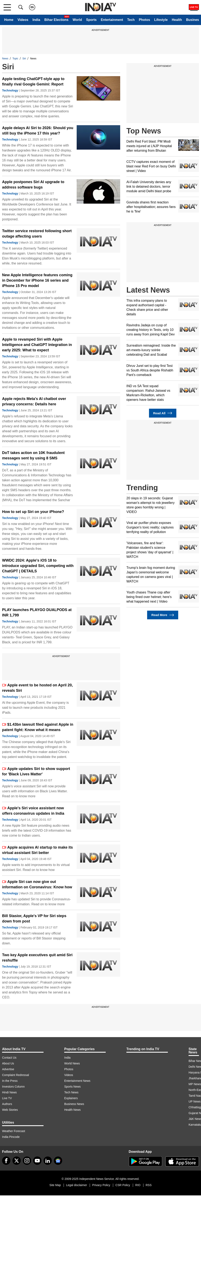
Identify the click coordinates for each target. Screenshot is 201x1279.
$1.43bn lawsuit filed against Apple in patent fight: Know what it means (37, 727)
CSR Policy (122, 1185)
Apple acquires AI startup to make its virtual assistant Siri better (37, 850)
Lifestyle (161, 20)
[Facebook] (6, 1161)
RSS (149, 1185)
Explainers (71, 1098)
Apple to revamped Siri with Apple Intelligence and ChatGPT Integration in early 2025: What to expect (37, 344)
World (77, 20)
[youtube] (37, 1161)
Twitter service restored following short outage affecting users (37, 233)
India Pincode (11, 1136)
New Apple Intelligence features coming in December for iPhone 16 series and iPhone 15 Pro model (37, 280)
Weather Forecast (13, 1131)
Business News (74, 1104)
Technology (10, 90)
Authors (7, 1104)
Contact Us (9, 1057)
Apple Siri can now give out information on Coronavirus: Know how (37, 884)
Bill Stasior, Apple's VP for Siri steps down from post (34, 918)
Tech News (71, 1092)
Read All (162, 413)
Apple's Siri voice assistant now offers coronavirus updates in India (33, 810)
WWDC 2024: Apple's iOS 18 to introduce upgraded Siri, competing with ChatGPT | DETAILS (38, 565)
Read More (162, 615)
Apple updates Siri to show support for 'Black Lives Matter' (36, 771)
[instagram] (27, 1161)
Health (177, 20)
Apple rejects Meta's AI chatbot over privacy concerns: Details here (34, 401)
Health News (72, 1109)
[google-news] (58, 1161)
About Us (8, 1063)
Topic (15, 58)
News (5, 58)
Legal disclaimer (76, 1185)
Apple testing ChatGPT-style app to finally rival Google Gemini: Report (33, 81)
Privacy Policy (101, 1185)
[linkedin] (48, 1161)
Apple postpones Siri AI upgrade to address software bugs (33, 184)
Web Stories (10, 1109)
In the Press (10, 1080)
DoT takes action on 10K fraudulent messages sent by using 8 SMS (33, 455)
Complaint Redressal (15, 1075)
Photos (144, 20)
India (36, 20)
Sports (91, 20)
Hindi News (9, 1092)
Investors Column (13, 1086)
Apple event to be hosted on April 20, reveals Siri (37, 688)
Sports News (72, 1086)
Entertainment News (77, 1080)
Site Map (55, 1185)
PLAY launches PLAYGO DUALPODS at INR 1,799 (36, 612)
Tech (131, 20)
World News (72, 1063)
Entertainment (112, 20)
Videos (22, 20)
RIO (137, 1185)
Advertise (8, 1069)
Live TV (7, 1098)
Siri (24, 58)
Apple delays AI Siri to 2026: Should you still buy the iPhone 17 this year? (37, 130)
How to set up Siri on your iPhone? (33, 512)
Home (8, 20)
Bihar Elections (56, 20)
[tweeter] (16, 1161)
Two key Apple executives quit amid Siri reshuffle (37, 957)
